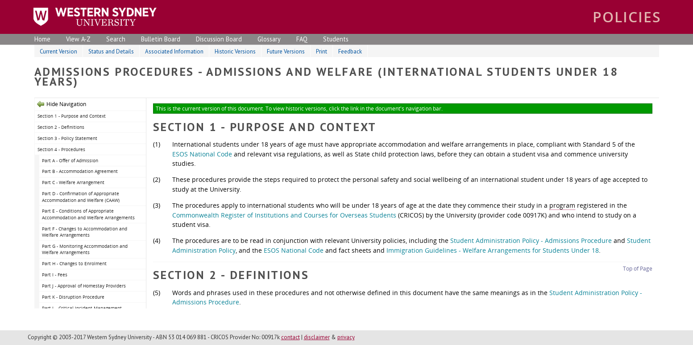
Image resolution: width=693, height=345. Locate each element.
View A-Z (78, 39)
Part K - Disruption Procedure (73, 297)
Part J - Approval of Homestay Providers (84, 286)
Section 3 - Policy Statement (67, 138)
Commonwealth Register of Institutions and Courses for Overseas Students (284, 215)
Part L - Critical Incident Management (82, 308)
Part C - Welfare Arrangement (73, 182)
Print (321, 51)
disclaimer (317, 337)
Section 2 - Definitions (60, 127)
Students (336, 39)
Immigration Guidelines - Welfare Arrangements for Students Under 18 (492, 250)
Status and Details (111, 51)
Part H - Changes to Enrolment (74, 263)
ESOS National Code (202, 154)
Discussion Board (219, 39)
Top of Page (637, 268)
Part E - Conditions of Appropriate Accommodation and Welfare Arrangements (88, 214)
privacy (346, 337)
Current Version (58, 51)
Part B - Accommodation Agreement (80, 171)
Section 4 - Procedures (61, 149)
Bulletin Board (160, 39)
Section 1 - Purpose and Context (71, 116)
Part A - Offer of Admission (70, 160)
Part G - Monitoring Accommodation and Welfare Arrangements (85, 249)
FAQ (301, 39)
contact (290, 337)
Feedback (350, 51)
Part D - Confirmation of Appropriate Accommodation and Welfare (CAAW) (81, 196)
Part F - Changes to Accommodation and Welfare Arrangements (84, 232)
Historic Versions (235, 51)
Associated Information (174, 51)
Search (115, 39)
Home (42, 39)
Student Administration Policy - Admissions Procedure (531, 240)
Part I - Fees (54, 274)
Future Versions (286, 51)
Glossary (269, 39)
